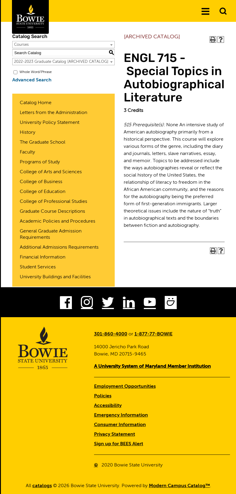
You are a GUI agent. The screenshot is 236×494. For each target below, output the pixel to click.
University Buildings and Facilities (55, 277)
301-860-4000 (110, 334)
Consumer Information (120, 424)
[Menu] (205, 12)
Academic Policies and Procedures (57, 221)
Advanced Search (32, 80)
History (27, 132)
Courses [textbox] (21, 45)
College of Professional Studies (53, 201)
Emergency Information (121, 415)
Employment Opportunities (125, 386)
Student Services (38, 267)
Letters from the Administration (53, 112)
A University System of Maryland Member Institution (152, 366)
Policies (102, 396)
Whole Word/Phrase (35, 72)
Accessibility (108, 405)
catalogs (42, 486)
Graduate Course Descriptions (52, 211)
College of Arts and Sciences (51, 172)
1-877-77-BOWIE (153, 334)
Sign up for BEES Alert (118, 444)
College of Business (41, 182)
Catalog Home (36, 103)
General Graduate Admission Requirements (50, 234)
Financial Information (42, 257)
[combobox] (63, 44)
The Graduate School (42, 142)
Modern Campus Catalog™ (179, 486)
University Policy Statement (49, 122)
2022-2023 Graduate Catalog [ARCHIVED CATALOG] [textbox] (61, 62)
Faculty (27, 152)
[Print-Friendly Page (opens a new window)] (213, 39)
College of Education (42, 191)
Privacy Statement (114, 434)
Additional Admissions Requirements (59, 247)
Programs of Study (40, 162)
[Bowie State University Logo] (30, 17)
